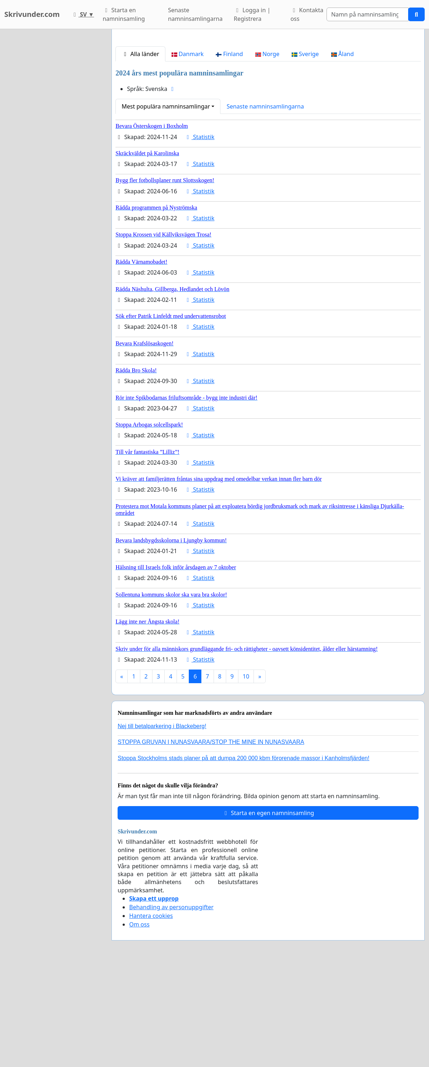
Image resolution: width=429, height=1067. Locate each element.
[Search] (368, 14)
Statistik (199, 238)
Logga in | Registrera (252, 14)
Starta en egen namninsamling (268, 913)
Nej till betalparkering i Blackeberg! (162, 827)
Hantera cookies (151, 1016)
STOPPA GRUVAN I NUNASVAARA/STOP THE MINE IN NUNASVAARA (211, 843)
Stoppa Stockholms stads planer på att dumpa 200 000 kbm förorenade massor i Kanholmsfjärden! (243, 859)
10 (246, 777)
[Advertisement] (268, 91)
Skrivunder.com (32, 14)
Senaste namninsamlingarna (195, 14)
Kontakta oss (307, 14)
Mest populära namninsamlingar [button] (166, 207)
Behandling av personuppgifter (171, 1008)
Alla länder (140, 154)
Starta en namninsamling (123, 14)
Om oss (139, 1025)
